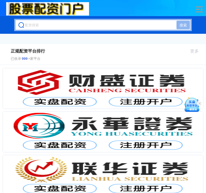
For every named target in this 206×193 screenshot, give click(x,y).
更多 (196, 51)
